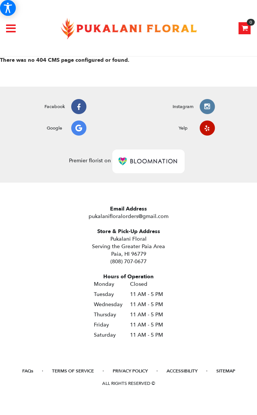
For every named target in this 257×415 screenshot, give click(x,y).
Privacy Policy (130, 371)
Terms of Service (73, 371)
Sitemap (225, 371)
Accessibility (182, 371)
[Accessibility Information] (8, 8)
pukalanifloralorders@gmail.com (128, 216)
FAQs (27, 371)
